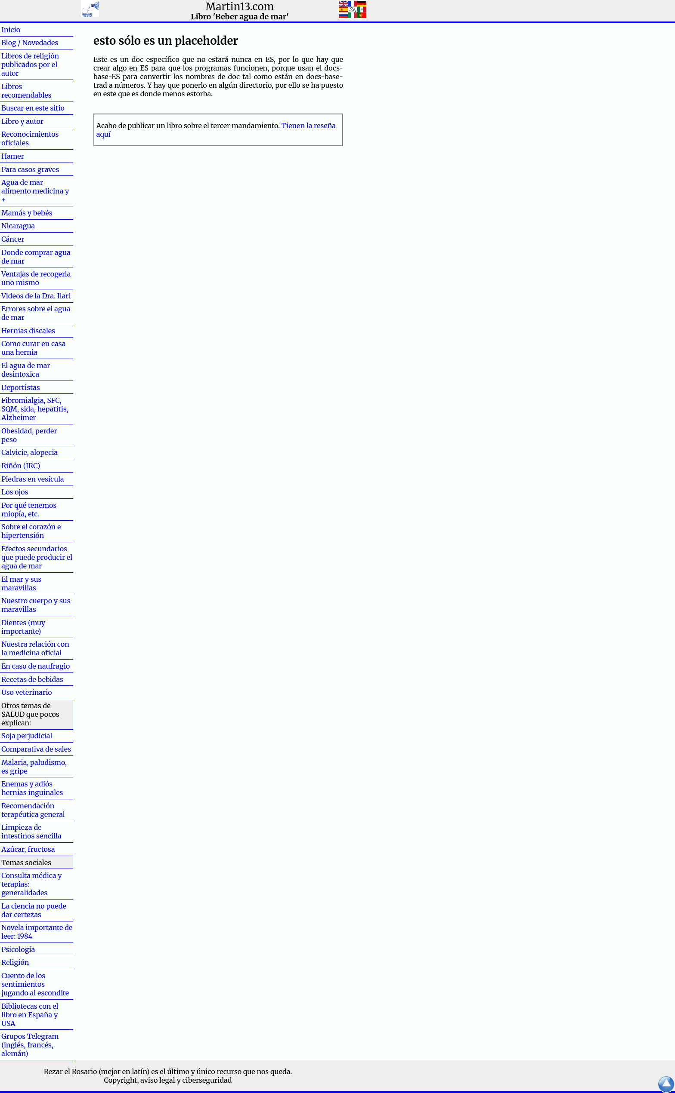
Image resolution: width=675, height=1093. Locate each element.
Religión (15, 962)
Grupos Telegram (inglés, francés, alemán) (30, 1045)
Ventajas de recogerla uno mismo (36, 278)
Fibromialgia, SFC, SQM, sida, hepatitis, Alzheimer (34, 409)
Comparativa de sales (36, 749)
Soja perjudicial (26, 735)
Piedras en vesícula (32, 479)
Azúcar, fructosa (28, 849)
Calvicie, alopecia (29, 452)
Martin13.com (240, 6)
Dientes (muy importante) (23, 627)
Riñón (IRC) (20, 465)
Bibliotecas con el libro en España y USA (29, 1015)
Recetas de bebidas (32, 679)
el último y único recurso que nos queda (225, 1071)
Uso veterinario (26, 692)
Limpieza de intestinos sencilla (31, 831)
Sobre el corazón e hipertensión (31, 531)
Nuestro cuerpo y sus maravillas (35, 605)
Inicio (24, 29)
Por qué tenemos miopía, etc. (28, 509)
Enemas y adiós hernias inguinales (32, 788)
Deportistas (20, 387)
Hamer (26, 156)
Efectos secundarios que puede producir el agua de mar (36, 557)
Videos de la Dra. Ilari (36, 296)
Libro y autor (22, 121)
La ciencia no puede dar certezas (33, 910)
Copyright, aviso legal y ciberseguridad (168, 1080)
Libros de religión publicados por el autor (30, 64)
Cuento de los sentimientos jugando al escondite (35, 984)
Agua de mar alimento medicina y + (35, 191)
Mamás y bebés (26, 213)
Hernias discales (28, 330)
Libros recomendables (26, 90)
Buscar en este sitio (33, 108)
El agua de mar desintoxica (25, 369)
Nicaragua (18, 225)
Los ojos (14, 492)
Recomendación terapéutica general (33, 810)
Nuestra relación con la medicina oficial (35, 648)
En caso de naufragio (35, 666)
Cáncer (26, 239)
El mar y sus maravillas (21, 583)
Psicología (18, 949)
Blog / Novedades (29, 42)
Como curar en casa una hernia (33, 347)
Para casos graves (30, 169)
